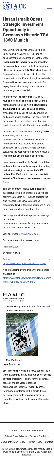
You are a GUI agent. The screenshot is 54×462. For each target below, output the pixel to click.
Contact (49, 442)
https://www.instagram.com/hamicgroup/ (24, 263)
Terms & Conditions (39, 436)
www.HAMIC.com (29, 234)
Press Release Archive (31, 430)
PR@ (5, 246)
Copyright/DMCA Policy (13, 442)
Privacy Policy (35, 442)
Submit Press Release (16, 436)
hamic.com (13, 246)
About (15, 430)
